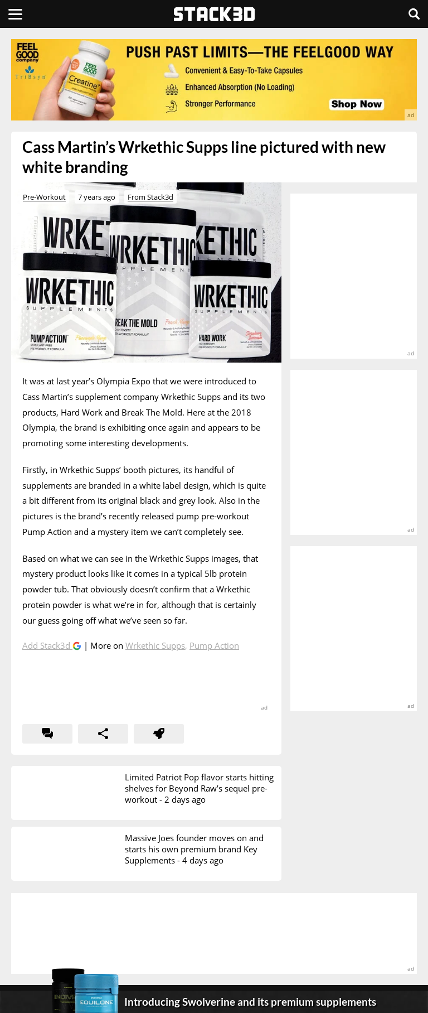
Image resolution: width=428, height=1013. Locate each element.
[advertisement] (214, 79)
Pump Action (214, 645)
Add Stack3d (47, 645)
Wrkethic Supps (155, 645)
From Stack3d (150, 197)
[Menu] (15, 14)
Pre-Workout (44, 197)
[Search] (414, 14)
